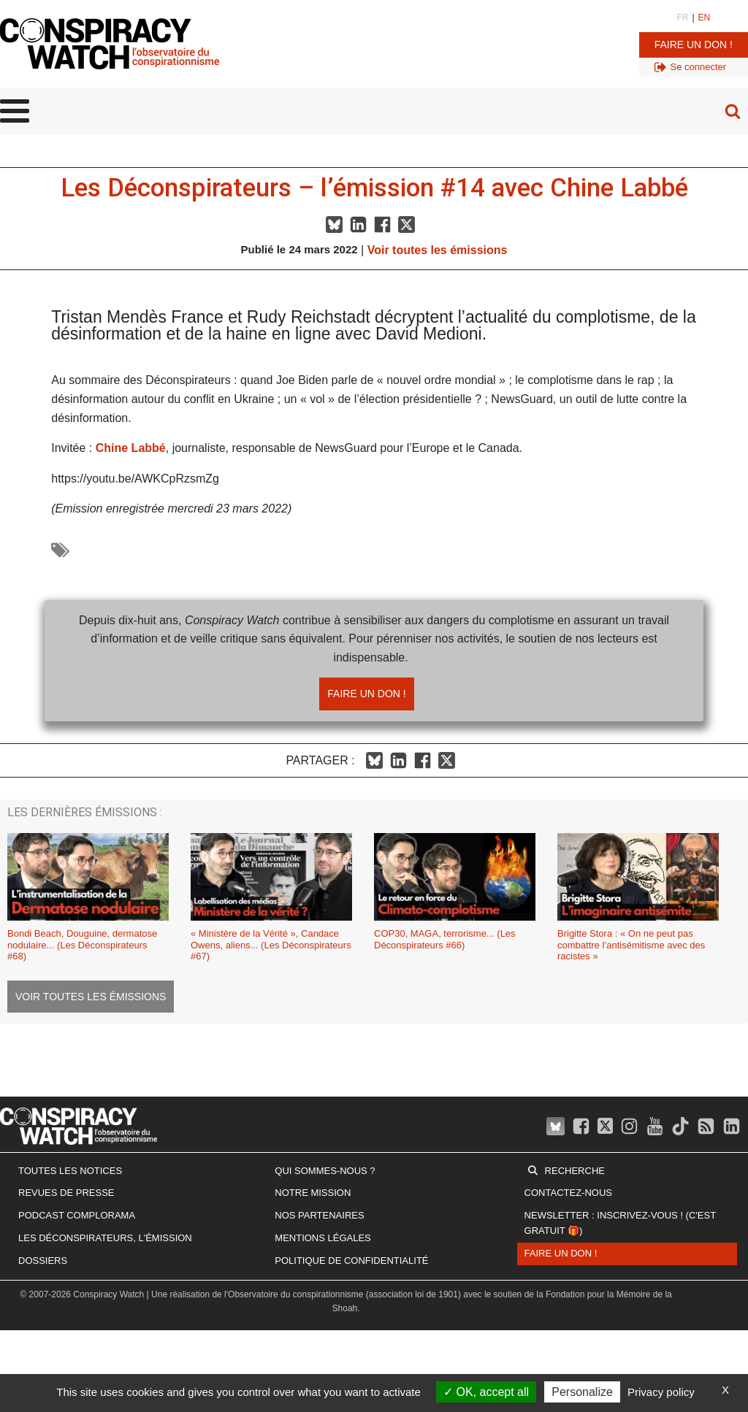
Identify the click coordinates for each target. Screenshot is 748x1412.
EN (704, 17)
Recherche (575, 1170)
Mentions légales (322, 1237)
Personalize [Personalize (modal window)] (582, 1392)
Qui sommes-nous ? (325, 1170)
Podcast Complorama (76, 1215)
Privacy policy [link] (661, 1392)
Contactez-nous (568, 1192)
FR (682, 17)
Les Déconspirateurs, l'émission (105, 1237)
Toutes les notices (70, 1170)
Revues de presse (66, 1192)
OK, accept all (486, 1392)
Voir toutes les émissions (437, 250)
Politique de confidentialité (351, 1260)
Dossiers (42, 1260)
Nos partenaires (319, 1215)
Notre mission (313, 1192)
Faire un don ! (693, 44)
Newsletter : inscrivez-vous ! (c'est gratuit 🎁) (620, 1223)
